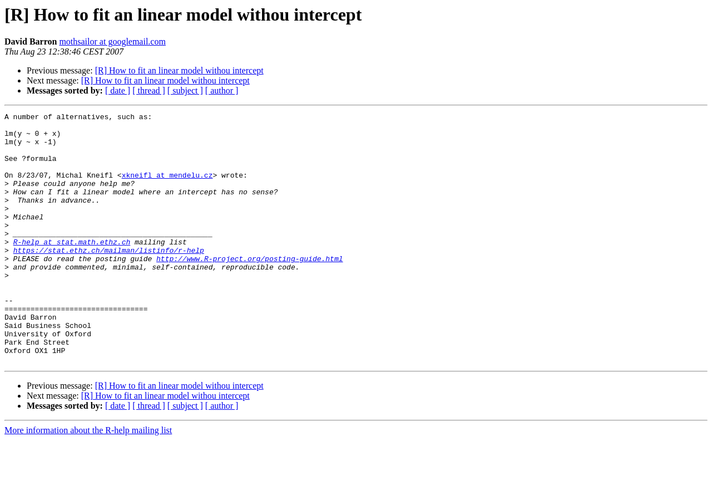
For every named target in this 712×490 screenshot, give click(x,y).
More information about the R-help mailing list (88, 480)
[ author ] (222, 90)
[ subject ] (185, 90)
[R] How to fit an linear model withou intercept (179, 70)
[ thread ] (148, 90)
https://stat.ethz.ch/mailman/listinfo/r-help (108, 278)
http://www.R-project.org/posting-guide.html (249, 288)
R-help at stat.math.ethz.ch (72, 268)
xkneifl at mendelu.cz (167, 188)
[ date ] (117, 90)
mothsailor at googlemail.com (112, 41)
